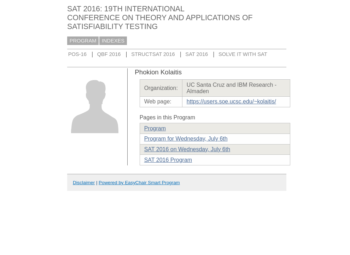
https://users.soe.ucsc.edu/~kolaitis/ (231, 101)
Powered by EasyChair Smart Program (139, 182)
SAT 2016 (196, 54)
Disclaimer (84, 182)
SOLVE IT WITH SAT (242, 54)
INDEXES (113, 41)
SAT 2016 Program (168, 160)
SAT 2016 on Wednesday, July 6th (187, 149)
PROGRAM (83, 41)
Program (155, 128)
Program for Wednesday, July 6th (186, 139)
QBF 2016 (109, 54)
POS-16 (77, 54)
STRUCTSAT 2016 (153, 54)
